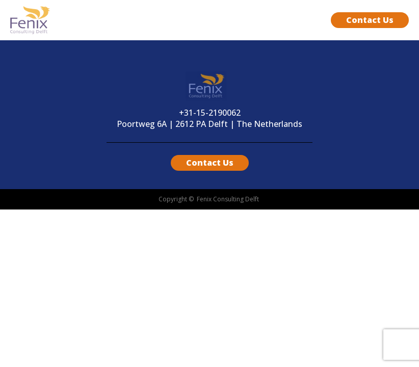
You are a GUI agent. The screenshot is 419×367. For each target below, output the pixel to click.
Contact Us (370, 19)
